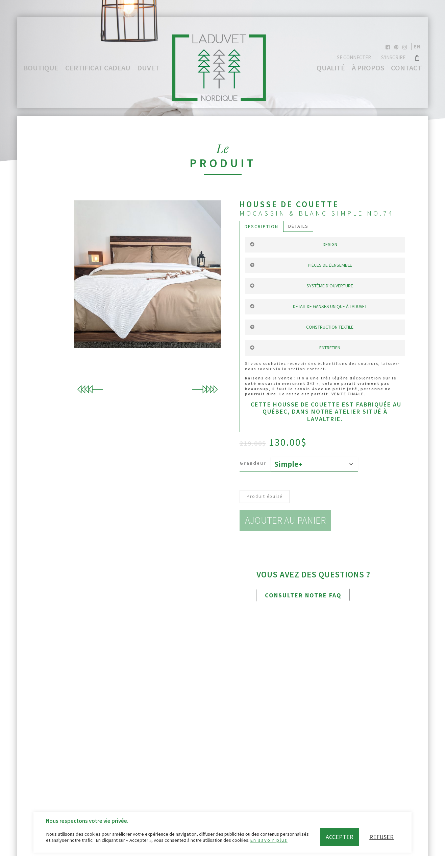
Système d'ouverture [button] (301, 286)
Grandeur (253, 463)
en (417, 46)
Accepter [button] (339, 837)
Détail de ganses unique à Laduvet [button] (308, 306)
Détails (298, 226)
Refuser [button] (381, 837)
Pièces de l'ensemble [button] (300, 265)
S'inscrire (393, 57)
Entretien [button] (295, 348)
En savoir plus (269, 840)
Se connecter (354, 57)
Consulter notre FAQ (303, 595)
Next (205, 389)
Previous (90, 389)
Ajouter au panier (287, 520)
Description (261, 226)
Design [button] (293, 244)
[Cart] (417, 57)
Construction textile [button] (301, 327)
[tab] (261, 226)
